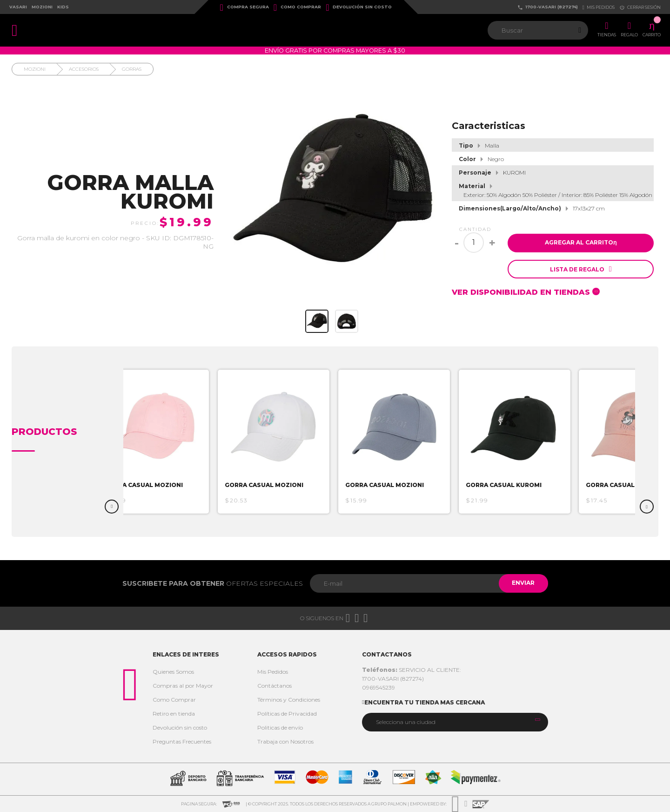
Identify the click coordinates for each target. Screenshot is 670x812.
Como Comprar (297, 7)
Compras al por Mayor (183, 685)
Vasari (18, 6)
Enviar (522, 583)
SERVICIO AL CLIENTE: (411, 669)
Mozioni (42, 6)
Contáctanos (274, 685)
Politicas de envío (280, 727)
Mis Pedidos (272, 671)
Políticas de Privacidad (287, 713)
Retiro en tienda (174, 713)
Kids (63, 6)
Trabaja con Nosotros (285, 741)
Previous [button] (112, 507)
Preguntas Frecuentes (182, 741)
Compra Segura (244, 7)
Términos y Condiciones (288, 699)
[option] (156, 442)
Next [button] (647, 507)
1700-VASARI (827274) (547, 7)
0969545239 (378, 687)
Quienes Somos (173, 671)
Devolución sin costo (359, 7)
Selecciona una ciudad (406, 721)
